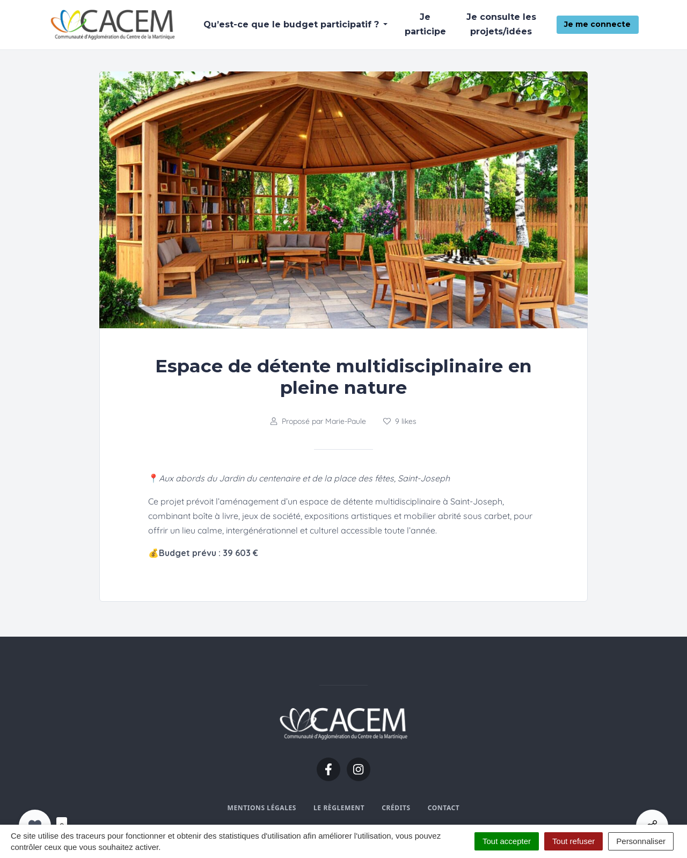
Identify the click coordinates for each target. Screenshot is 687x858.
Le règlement (338, 807)
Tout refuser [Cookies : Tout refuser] (573, 841)
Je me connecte (597, 24)
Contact (444, 807)
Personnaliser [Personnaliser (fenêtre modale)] (641, 841)
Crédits (396, 807)
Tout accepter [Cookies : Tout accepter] (507, 841)
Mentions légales (262, 807)
